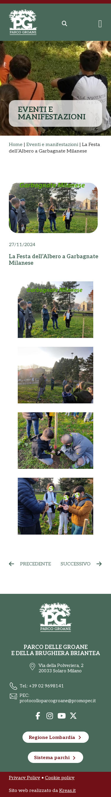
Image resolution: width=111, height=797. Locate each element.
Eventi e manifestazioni (52, 144)
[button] (64, 23)
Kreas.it (67, 790)
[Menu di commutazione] (100, 24)
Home (15, 144)
